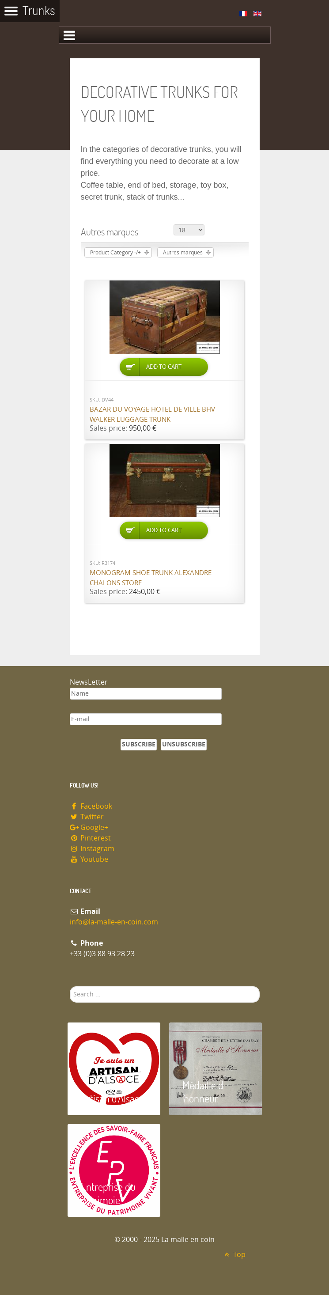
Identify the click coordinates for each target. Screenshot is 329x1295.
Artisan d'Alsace (112, 1098)
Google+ (89, 827)
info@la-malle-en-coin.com (114, 922)
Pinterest (90, 838)
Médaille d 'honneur (202, 1091)
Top (234, 1254)
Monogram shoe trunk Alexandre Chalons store (151, 578)
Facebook (91, 806)
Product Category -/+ (115, 253)
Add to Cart (164, 367)
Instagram (92, 848)
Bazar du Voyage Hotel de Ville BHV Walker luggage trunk (152, 414)
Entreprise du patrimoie (108, 1193)
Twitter (87, 817)
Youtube (89, 859)
